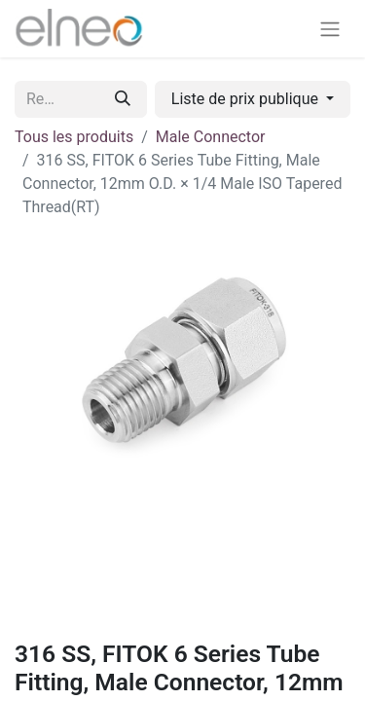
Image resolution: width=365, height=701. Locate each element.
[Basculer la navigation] (330, 29)
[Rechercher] (122, 99)
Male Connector (211, 137)
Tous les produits (74, 137)
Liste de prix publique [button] (246, 99)
